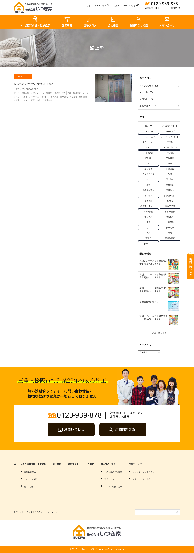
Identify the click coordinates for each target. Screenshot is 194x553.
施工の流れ (29, 487)
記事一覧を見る (159, 333)
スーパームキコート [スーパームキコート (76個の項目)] (170, 137)
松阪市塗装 (36, 100)
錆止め (17, 93)
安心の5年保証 (30, 479)
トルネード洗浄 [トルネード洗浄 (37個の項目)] (170, 147)
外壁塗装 (73, 97)
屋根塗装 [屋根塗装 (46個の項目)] (170, 185)
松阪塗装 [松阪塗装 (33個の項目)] (148, 201)
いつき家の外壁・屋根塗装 (34, 25)
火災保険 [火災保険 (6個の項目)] (170, 222)
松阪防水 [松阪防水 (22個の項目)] (148, 217)
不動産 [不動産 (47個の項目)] (148, 158)
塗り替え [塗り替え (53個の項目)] (148, 169)
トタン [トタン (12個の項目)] (148, 147)
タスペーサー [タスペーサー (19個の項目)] (148, 142)
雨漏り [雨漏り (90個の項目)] (148, 238)
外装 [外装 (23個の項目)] (170, 174)
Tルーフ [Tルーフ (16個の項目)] (148, 126)
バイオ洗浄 (53, 97)
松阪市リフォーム (21, 100)
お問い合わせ (167, 25)
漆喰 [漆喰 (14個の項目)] (148, 222)
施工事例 (67, 25)
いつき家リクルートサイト (94, 6)
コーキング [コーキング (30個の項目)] (148, 131)
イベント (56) (146, 92)
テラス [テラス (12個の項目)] (170, 142)
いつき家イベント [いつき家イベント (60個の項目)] (170, 126)
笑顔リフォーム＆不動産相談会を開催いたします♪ (153, 317)
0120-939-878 (79, 415)
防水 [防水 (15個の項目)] (148, 233)
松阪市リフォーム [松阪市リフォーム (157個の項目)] (148, 206)
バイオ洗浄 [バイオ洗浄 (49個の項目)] (148, 153)
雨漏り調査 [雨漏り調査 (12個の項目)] (170, 238)
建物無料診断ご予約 (141, 479)
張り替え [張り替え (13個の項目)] (148, 196)
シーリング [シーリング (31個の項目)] (170, 131)
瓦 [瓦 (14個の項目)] (148, 228)
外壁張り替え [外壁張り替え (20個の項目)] (148, 174)
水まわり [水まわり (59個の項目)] (170, 217)
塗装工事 (25, 93)
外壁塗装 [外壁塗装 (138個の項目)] (170, 169)
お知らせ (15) (146, 99)
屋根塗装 (83, 97)
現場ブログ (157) (147, 106)
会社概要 (113, 25)
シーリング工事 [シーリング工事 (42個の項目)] (148, 137)
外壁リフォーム (38, 93)
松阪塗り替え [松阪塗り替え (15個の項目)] (170, 196)
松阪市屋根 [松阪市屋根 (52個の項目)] (170, 212)
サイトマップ (51, 512)
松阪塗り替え (60, 93)
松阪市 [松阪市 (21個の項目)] (170, 201)
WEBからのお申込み (176, 292)
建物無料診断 (125, 429)
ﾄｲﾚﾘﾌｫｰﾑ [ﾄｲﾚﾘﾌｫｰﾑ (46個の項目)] (148, 244)
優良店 (49, 93)
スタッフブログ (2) (148, 86)
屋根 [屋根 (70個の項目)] (148, 185)
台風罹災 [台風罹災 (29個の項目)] (148, 163)
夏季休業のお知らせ (149, 302)
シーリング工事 (20, 97)
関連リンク (18, 512)
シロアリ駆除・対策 (113, 487)
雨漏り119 (109, 479)
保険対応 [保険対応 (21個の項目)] (170, 158)
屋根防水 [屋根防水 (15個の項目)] (170, 190)
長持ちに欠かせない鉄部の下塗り (34, 84)
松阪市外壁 (47, 100)
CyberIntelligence (115, 549)
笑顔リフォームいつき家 (125, 6)
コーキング (87, 93)
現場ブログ (90, 25)
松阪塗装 (77, 93)
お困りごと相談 (139, 25)
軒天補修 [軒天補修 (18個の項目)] (170, 228)
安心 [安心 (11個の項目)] (148, 179)
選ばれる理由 (30, 472)
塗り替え (64, 97)
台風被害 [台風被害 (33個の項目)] (170, 163)
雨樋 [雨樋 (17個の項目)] (170, 233)
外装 (69, 93)
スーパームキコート (38, 97)
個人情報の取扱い (34, 512)
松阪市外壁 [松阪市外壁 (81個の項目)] (148, 212)
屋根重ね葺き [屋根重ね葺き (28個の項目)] (148, 190)
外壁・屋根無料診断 (113, 472)
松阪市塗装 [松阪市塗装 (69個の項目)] (170, 206)
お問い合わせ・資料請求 (143, 472)
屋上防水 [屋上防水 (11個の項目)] (170, 179)
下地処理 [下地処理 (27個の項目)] (170, 153)
